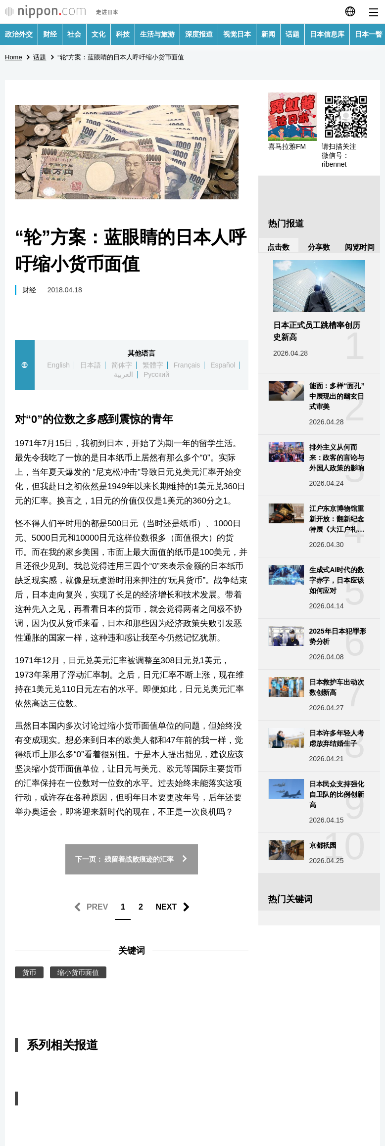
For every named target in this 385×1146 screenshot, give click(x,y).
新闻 (268, 34)
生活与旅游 (157, 34)
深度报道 (199, 34)
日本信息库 (327, 34)
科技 (123, 34)
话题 (292, 34)
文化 (98, 34)
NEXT (166, 907)
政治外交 (19, 34)
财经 (50, 34)
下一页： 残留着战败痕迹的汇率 (132, 859)
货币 (29, 972)
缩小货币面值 (78, 972)
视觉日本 (237, 34)
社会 (74, 34)
